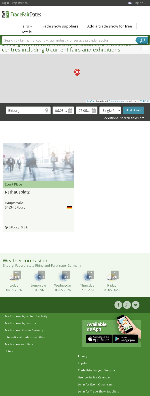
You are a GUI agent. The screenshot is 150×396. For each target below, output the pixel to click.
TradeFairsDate (21, 14)
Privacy (82, 356)
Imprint (83, 363)
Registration (20, 3)
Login (5, 3)
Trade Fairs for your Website (96, 370)
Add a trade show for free (109, 26)
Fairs (26, 26)
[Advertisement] (75, 133)
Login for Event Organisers (95, 384)
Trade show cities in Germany (24, 330)
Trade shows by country (20, 323)
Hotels (26, 32)
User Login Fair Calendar (94, 377)
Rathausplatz (17, 192)
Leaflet (90, 101)
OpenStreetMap (117, 101)
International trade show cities (25, 337)
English (140, 3)
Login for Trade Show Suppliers (98, 391)
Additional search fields (121, 118)
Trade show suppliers (59, 26)
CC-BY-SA (144, 101)
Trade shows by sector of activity (26, 316)
